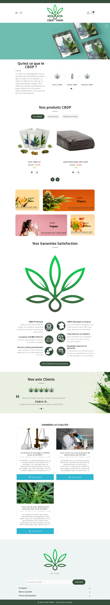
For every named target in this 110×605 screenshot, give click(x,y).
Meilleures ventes (70, 116)
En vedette (37, 116)
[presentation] (53, 179)
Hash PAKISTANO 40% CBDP (75, 162)
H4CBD (48, 457)
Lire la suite (35, 477)
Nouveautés (53, 116)
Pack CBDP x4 (34, 162)
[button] (88, 13)
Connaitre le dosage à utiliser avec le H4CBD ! (35, 454)
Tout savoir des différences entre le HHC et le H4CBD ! (35, 508)
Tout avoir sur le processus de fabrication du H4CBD (75, 454)
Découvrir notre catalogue (55, 364)
